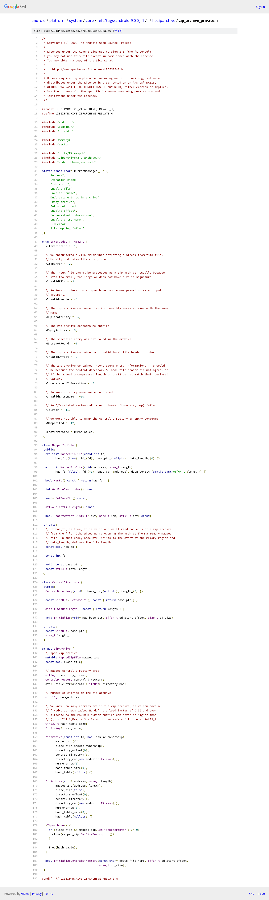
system (75, 20)
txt (251, 893)
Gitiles (25, 894)
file (117, 31)
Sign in (260, 7)
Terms (48, 894)
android (39, 20)
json (261, 893)
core (90, 20)
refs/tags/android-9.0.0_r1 (120, 20)
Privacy (37, 894)
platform (57, 20)
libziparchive (163, 20)
